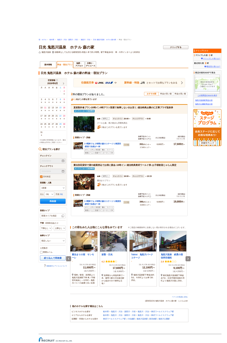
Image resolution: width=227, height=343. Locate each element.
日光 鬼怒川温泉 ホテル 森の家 (104, 39)
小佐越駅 (131, 319)
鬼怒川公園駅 (164, 319)
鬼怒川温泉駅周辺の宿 (203, 100)
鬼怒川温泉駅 (142, 319)
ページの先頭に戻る (180, 297)
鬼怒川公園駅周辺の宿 (203, 104)
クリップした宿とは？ (212, 58)
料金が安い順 (166, 94)
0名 (61, 194)
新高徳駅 (153, 319)
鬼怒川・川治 (85, 39)
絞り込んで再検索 (53, 258)
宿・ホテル (43, 39)
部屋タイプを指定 (49, 216)
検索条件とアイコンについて (55, 266)
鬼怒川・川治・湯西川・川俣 (67, 39)
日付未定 (45, 176)
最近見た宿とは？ (214, 66)
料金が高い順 (180, 94)
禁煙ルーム (46, 252)
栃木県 (51, 39)
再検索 (52, 201)
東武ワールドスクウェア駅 (162, 311)
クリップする (175, 47)
